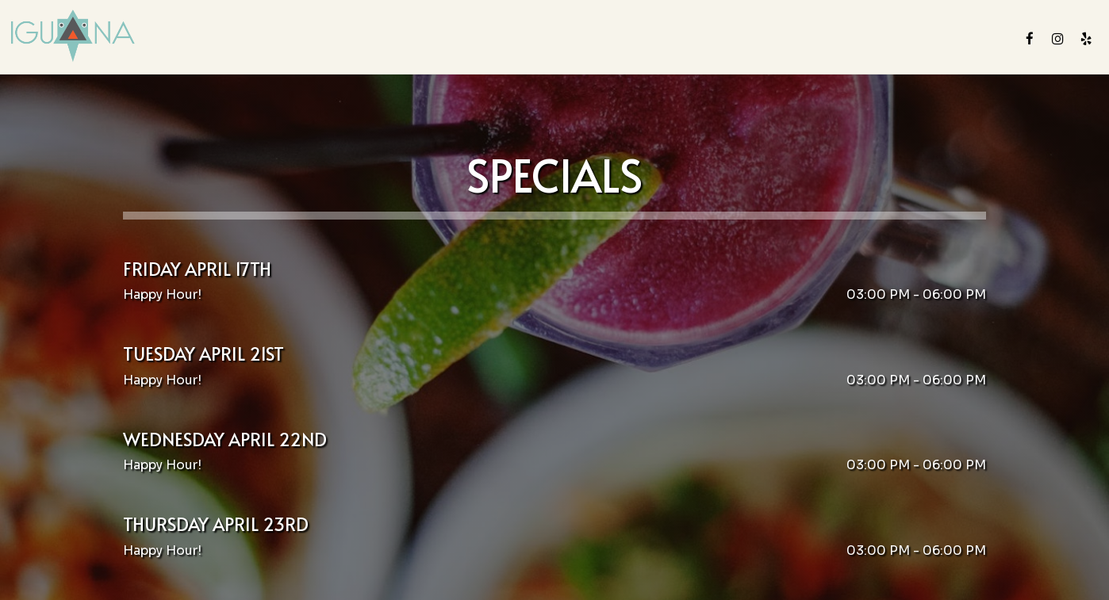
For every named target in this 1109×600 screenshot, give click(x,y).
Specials (533, 39)
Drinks (469, 39)
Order (915, 39)
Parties (727, 39)
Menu (414, 39)
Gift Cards (799, 39)
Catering (603, 39)
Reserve (975, 39)
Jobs (864, 39)
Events (668, 39)
